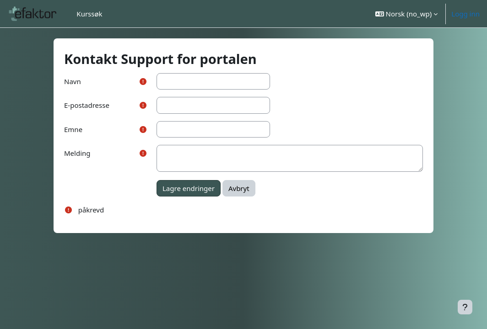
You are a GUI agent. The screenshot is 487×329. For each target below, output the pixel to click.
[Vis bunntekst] (465, 307)
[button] (406, 13)
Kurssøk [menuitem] (89, 13)
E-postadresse (86, 105)
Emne (73, 129)
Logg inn (465, 13)
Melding (77, 153)
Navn (72, 81)
